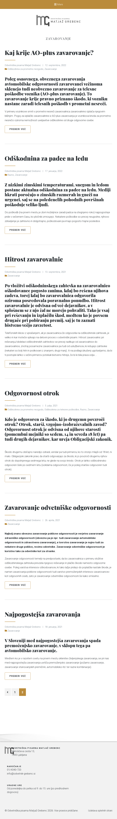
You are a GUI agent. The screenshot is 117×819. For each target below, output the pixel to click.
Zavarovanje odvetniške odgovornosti (47, 522)
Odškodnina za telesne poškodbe (61, 419)
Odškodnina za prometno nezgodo (25, 79)
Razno (11, 185)
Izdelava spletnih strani (99, 809)
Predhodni (8, 712)
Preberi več (17, 139)
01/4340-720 (53, 776)
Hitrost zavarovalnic (41, 268)
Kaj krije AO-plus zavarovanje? (36, 57)
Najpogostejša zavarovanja (52, 633)
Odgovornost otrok (40, 402)
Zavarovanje (50, 79)
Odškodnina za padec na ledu (57, 168)
